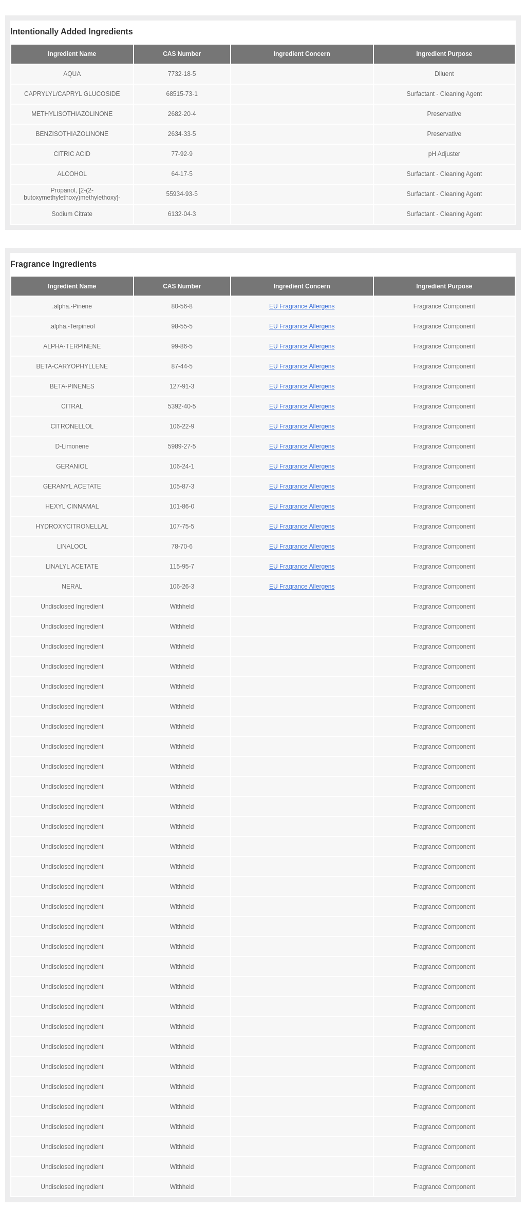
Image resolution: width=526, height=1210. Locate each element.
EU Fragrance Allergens (301, 306)
